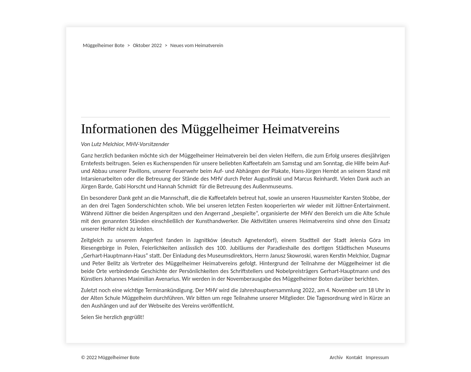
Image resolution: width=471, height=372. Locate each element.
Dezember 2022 (69, 12)
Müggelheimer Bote (401, 0)
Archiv (336, 357)
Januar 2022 (67, 12)
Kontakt (354, 357)
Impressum (377, 357)
